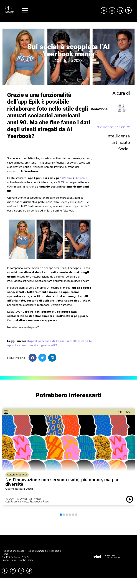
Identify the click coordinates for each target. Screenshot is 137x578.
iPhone (67, 178)
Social (124, 149)
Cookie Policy (26, 560)
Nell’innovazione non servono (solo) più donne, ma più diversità (61, 482)
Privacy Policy (9, 560)
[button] (33, 358)
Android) (81, 178)
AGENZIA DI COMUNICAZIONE (113, 556)
